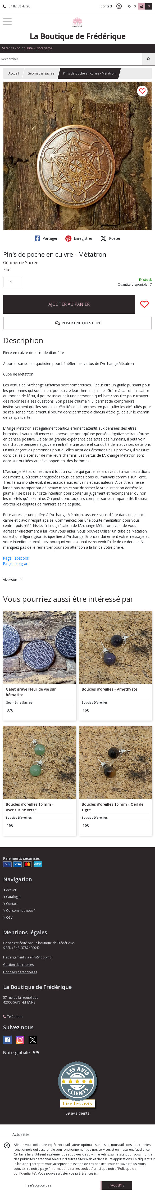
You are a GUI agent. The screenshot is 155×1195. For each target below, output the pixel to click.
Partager (46, 238)
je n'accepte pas (39, 1185)
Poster (110, 238)
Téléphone (13, 1016)
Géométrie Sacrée (41, 73)
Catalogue (12, 897)
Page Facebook (16, 558)
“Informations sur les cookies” (71, 1168)
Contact (106, 6)
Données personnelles (20, 972)
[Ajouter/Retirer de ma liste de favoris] (144, 304)
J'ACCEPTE (117, 1185)
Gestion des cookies (18, 964)
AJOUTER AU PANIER (69, 304)
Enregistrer (78, 238)
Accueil (13, 73)
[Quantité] (13, 282)
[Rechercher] (148, 59)
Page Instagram (16, 563)
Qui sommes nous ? (19, 910)
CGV (7, 917)
